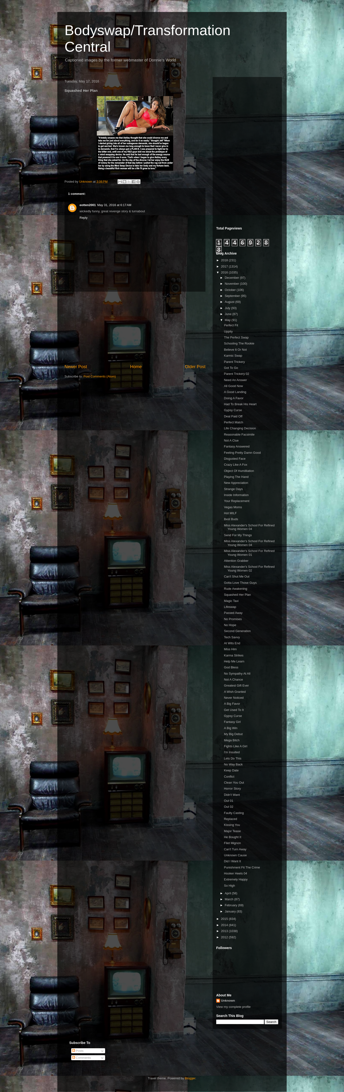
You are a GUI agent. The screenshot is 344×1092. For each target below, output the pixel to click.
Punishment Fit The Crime (242, 867)
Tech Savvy (232, 637)
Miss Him (230, 649)
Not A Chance (233, 679)
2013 (225, 931)
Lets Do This (232, 758)
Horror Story (232, 788)
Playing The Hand (236, 477)
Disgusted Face (234, 458)
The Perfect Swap (236, 337)
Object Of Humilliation (239, 471)
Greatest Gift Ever (236, 685)
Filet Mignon (232, 843)
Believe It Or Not (235, 349)
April (228, 893)
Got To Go (231, 368)
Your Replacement (236, 501)
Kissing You (232, 825)
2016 (225, 272)
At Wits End (232, 643)
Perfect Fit (231, 325)
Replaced (230, 819)
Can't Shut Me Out (236, 576)
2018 (225, 260)
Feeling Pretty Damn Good (242, 452)
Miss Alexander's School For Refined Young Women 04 (249, 527)
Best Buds (231, 519)
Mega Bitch (231, 740)
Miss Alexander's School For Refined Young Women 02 (249, 568)
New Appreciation (236, 483)
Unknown (228, 1000)
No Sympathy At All (237, 673)
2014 (225, 925)
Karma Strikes (233, 655)
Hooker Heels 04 (235, 873)
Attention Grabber (236, 560)
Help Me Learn (234, 661)
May (228, 320)
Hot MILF (230, 513)
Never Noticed (233, 697)
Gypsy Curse (233, 410)
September (233, 296)
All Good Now (233, 386)
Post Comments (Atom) (100, 376)
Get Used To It (234, 710)
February (231, 905)
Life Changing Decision (240, 428)
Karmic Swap (233, 355)
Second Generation (237, 631)
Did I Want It (232, 861)
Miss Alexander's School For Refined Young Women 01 (249, 553)
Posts (78, 1051)
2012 (225, 937)
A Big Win (230, 728)
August (230, 302)
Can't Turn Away (235, 849)
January (231, 911)
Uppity (228, 331)
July (228, 308)
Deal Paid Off (233, 416)
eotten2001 (88, 205)
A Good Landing (235, 392)
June (228, 314)
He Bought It (232, 837)
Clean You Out (234, 782)
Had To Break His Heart (240, 404)
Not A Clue (231, 440)
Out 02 (228, 806)
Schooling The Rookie (239, 343)
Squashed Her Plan (237, 594)
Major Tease (232, 831)
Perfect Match (233, 422)
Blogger (190, 1078)
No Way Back (233, 764)
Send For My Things (238, 535)
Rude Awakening (235, 588)
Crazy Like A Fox (235, 464)
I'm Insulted (232, 752)
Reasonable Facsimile (239, 434)
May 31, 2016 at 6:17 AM (114, 205)
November (232, 283)
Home (136, 366)
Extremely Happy (235, 879)
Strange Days (233, 489)
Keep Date (231, 770)
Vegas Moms (233, 507)
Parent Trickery (234, 362)
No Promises (233, 619)
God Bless (231, 667)
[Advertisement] (135, 328)
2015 (225, 919)
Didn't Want (232, 795)
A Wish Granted (235, 691)
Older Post (195, 366)
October (231, 290)
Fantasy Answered (236, 446)
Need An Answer (235, 380)
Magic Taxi (231, 601)
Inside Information (236, 495)
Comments (81, 1057)
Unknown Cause (235, 855)
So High (229, 885)
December (232, 277)
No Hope (230, 625)
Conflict (229, 776)
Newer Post (75, 366)
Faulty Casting (234, 813)
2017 (225, 266)
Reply (83, 217)
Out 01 (228, 801)
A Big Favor (232, 703)
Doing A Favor (233, 398)
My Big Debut (233, 734)
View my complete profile (233, 1007)
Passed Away (233, 613)
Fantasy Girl (232, 722)
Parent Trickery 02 (236, 374)
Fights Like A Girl (235, 746)
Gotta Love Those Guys (240, 582)
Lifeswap (230, 607)
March (229, 899)
